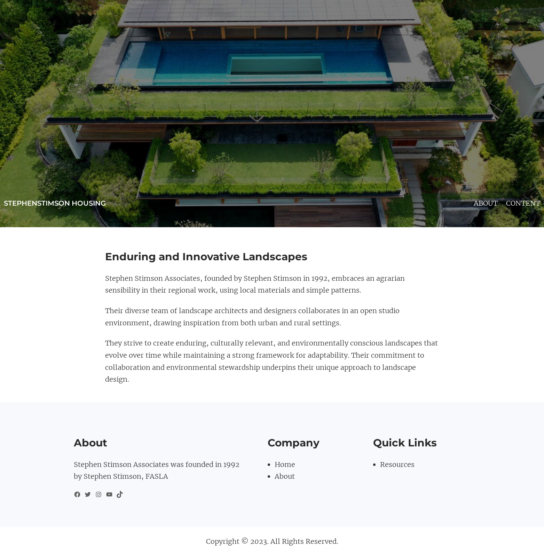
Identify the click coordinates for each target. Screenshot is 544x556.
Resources (397, 464)
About (285, 476)
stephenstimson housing (55, 203)
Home (285, 464)
